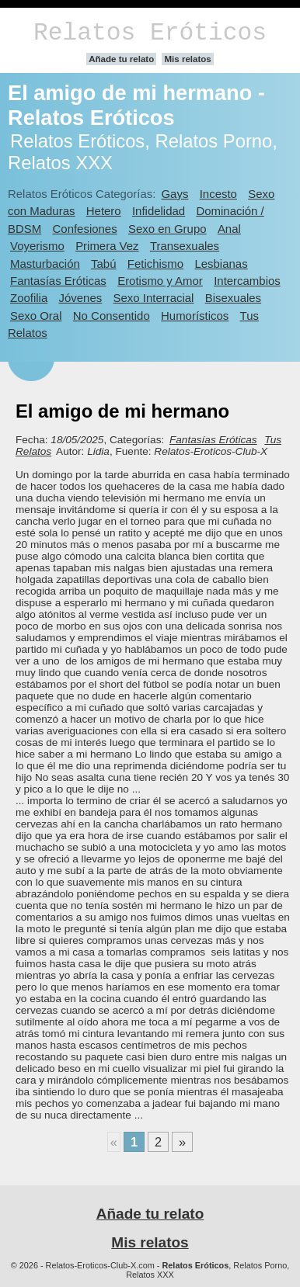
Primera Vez (106, 245)
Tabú (103, 263)
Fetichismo (155, 263)
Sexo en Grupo (167, 228)
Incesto (218, 193)
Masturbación (45, 263)
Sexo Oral (36, 315)
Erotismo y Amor (160, 280)
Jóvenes (81, 297)
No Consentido (111, 315)
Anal (229, 228)
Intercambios (247, 280)
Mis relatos (187, 59)
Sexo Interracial (153, 297)
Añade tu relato (121, 59)
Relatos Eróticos (150, 33)
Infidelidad (158, 210)
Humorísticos (194, 315)
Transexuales (184, 245)
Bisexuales (233, 297)
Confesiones (85, 228)
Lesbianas (220, 263)
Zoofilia (28, 297)
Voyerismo (37, 245)
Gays (174, 193)
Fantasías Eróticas (58, 280)
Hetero (103, 210)
